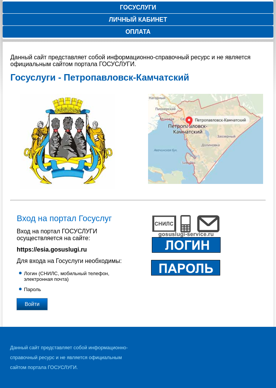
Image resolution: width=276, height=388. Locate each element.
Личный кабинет (138, 19)
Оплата (137, 32)
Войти (32, 304)
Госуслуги (138, 7)
